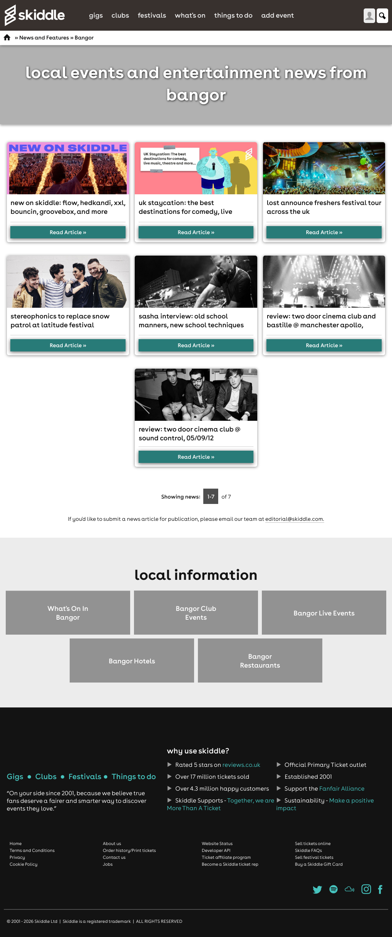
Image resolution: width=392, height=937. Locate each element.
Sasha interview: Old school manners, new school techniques (191, 320)
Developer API (216, 850)
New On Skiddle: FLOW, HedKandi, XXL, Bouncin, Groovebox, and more (68, 207)
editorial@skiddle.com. (294, 518)
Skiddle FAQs (308, 850)
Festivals (152, 15)
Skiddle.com (34, 15)
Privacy (17, 857)
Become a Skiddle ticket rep (230, 864)
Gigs (96, 15)
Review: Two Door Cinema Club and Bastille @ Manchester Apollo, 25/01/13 (321, 325)
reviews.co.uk (241, 765)
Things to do (233, 15)
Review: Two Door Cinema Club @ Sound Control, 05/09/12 (189, 433)
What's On (190, 15)
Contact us (114, 857)
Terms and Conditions (32, 850)
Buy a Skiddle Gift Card (319, 864)
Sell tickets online (313, 843)
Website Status (217, 843)
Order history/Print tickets (129, 850)
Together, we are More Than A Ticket (220, 804)
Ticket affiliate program (226, 857)
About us (112, 843)
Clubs (120, 15)
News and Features (44, 37)
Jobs (108, 864)
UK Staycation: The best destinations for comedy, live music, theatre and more (185, 211)
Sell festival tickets (314, 857)
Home (16, 843)
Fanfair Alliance (341, 789)
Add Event (277, 15)
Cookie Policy (24, 864)
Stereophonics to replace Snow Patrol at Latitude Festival (60, 320)
